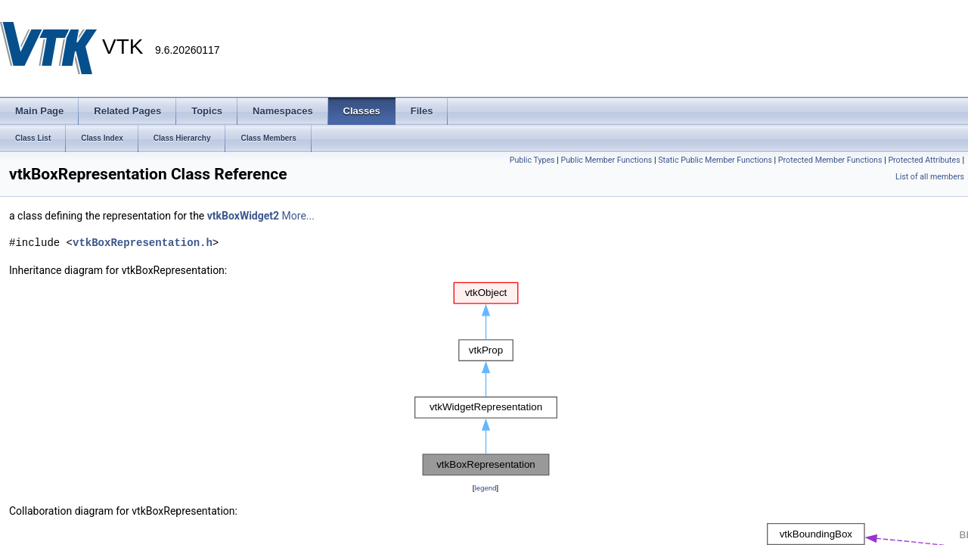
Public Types (532, 160)
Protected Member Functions (830, 160)
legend (485, 488)
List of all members (929, 177)
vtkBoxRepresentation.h (143, 242)
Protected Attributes (924, 160)
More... (298, 216)
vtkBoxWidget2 (243, 216)
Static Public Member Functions (715, 160)
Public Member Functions (607, 160)
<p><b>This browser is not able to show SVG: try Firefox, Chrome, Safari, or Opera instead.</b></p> (486, 379)
